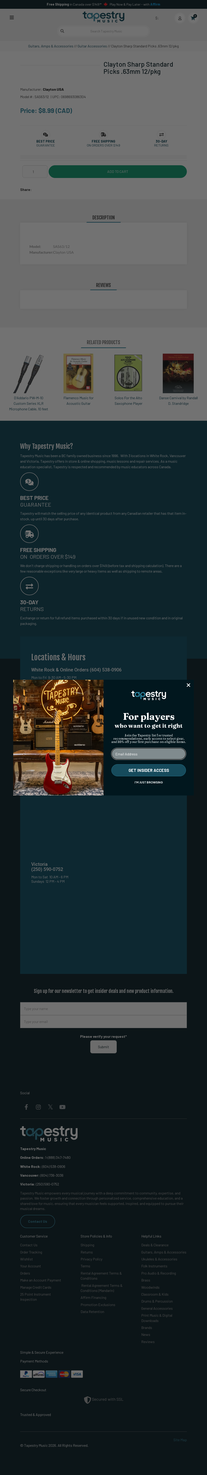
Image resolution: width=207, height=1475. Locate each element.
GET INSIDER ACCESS (149, 770)
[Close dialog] (188, 685)
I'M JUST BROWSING (149, 782)
